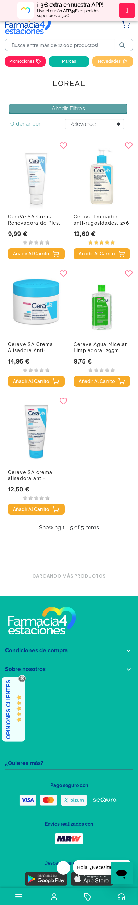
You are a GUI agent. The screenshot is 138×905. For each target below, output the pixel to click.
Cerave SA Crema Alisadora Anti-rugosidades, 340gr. (33, 350)
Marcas (69, 61)
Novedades (112, 61)
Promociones (25, 61)
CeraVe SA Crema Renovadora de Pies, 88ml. (34, 223)
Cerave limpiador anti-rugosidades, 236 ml (101, 223)
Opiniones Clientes (8, 709)
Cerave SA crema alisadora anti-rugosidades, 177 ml (33, 478)
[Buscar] (61, 45)
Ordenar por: (26, 124)
